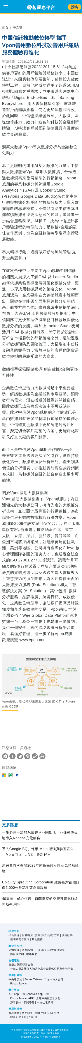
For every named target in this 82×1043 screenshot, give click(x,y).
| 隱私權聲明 (16, 954)
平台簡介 (14, 935)
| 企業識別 (26, 950)
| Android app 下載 (37, 994)
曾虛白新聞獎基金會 (21, 964)
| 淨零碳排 (15, 1002)
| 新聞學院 (28, 1002)
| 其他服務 (36, 939)
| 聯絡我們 (31, 954)
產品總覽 (14, 1012)
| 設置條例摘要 (56, 950)
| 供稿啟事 (66, 935)
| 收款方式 (53, 935)
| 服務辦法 (26, 935)
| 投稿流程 (39, 935)
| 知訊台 (32, 1017)
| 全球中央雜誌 (43, 998)
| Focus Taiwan (32, 979)
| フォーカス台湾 (53, 979)
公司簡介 (14, 950)
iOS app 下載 (17, 994)
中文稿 (18, 27)
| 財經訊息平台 (17, 1017)
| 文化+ (57, 998)
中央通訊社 (15, 979)
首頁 (5, 27)
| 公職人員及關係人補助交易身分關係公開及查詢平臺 (41, 968)
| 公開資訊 (39, 950)
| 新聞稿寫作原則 (19, 939)
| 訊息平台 (53, 1012)
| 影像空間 (39, 1012)
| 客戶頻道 (26, 1012)
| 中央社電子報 (44, 1002)
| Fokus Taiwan (18, 983)
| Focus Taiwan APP (21, 998)
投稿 (74, 7)
